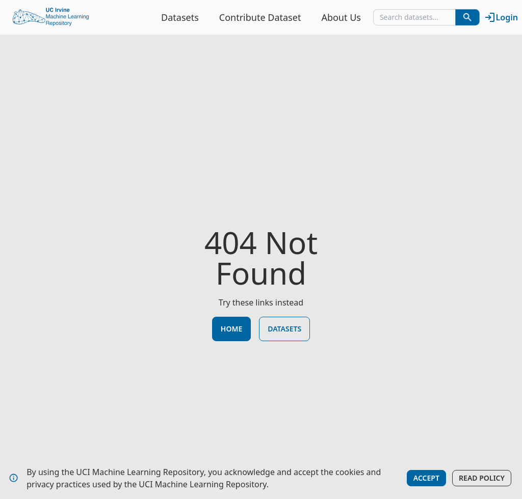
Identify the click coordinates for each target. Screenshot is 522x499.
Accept (426, 478)
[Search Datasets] (467, 17)
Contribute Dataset (260, 17)
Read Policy (482, 478)
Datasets (180, 17)
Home (231, 329)
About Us (341, 17)
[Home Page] (51, 17)
